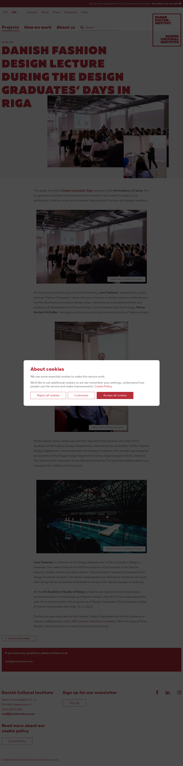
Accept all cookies (115, 395)
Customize (81, 395)
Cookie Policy (103, 386)
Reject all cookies (48, 395)
